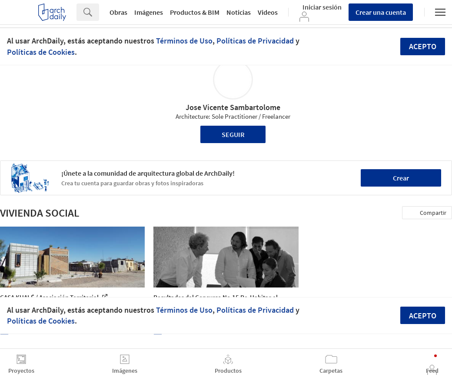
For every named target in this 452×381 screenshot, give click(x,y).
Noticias (238, 12)
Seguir (233, 134)
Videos (268, 12)
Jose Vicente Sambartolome (233, 107)
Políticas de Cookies (41, 52)
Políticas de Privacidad (255, 41)
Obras (118, 12)
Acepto (422, 46)
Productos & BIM (194, 12)
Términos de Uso (184, 41)
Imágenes (148, 12)
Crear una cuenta (381, 12)
